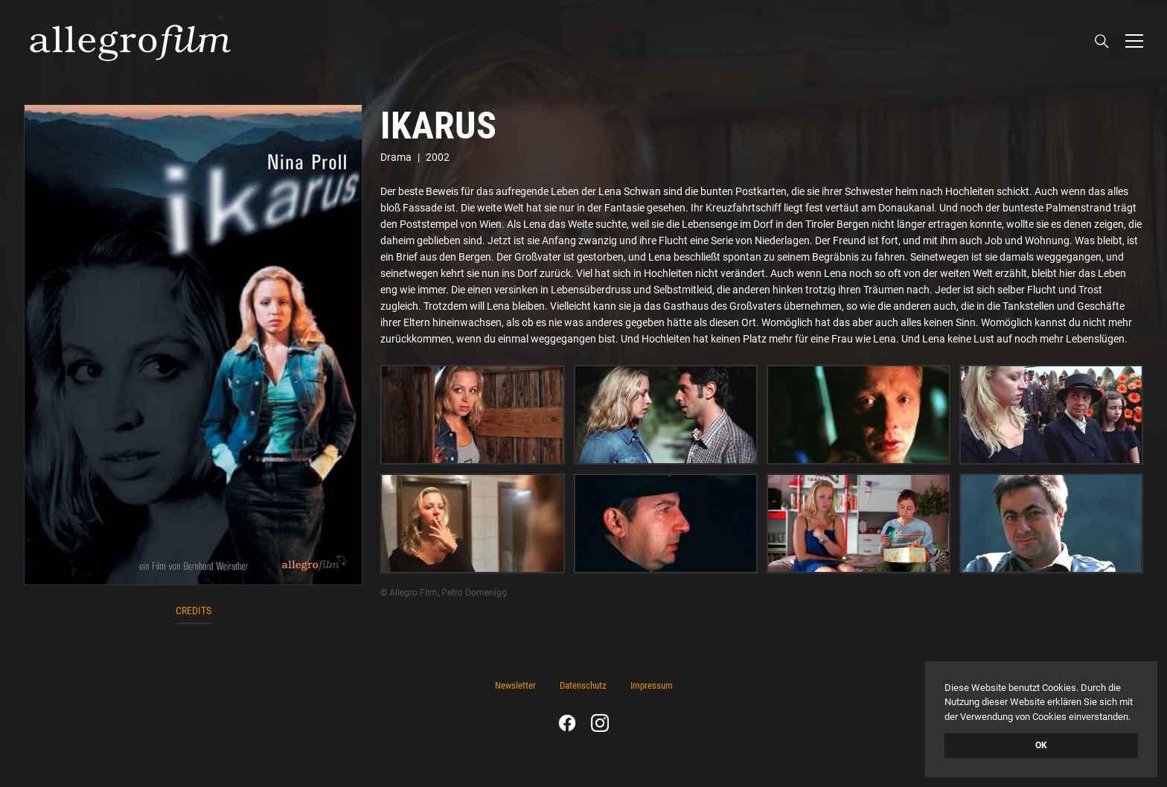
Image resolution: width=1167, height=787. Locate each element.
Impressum (651, 685)
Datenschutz (583, 685)
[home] (130, 41)
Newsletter (515, 685)
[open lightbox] (193, 344)
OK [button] (1041, 745)
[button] (1134, 41)
